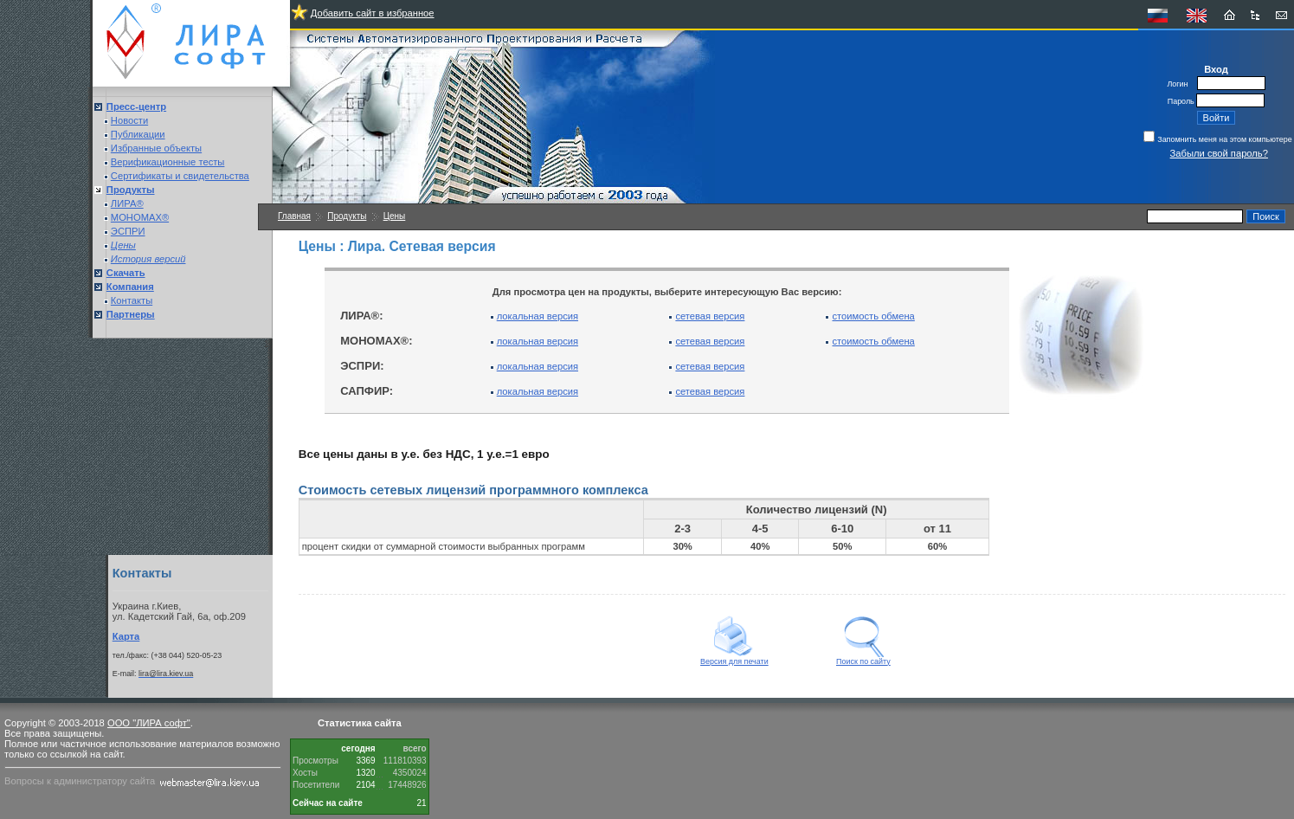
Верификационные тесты (168, 162)
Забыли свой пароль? (1219, 153)
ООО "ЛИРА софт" (148, 723)
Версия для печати (734, 658)
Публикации (138, 134)
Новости (129, 120)
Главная (294, 216)
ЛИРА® (127, 203)
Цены (394, 216)
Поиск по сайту (863, 658)
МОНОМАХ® (140, 217)
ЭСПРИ (128, 231)
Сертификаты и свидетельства (180, 176)
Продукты (346, 216)
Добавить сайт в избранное (373, 13)
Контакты (131, 300)
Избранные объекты (156, 148)
